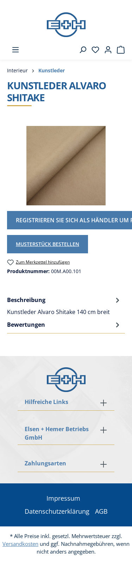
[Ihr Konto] (106, 50)
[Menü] (13, 50)
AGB (101, 511)
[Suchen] (80, 50)
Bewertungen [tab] (64, 325)
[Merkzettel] (93, 50)
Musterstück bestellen (47, 244)
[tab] (64, 305)
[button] (66, 464)
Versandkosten (20, 543)
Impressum (63, 498)
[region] (66, 165)
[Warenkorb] (118, 50)
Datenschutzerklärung (57, 511)
